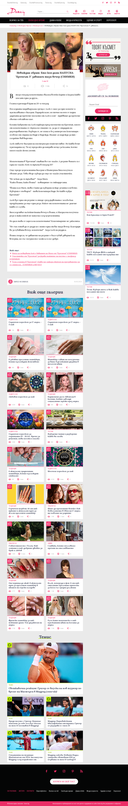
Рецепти (76, 12)
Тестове (92, 12)
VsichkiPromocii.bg (35, 3)
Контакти (30, 791)
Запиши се (103, 111)
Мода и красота (74, 20)
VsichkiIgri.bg (72, 3)
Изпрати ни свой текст (64, 781)
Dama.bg (23, 3)
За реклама (11, 791)
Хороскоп (111, 20)
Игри (109, 12)
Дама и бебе (56, 20)
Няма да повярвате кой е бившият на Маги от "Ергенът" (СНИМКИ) (44, 253)
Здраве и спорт (94, 20)
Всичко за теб (16, 20)
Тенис (45, 637)
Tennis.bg (48, 3)
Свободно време (36, 20)
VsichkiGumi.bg (59, 3)
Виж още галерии (45, 292)
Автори (21, 791)
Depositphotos (41, 791)
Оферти (117, 12)
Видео (100, 12)
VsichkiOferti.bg (12, 3)
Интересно (38, 26)
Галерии (84, 12)
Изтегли (103, 55)
